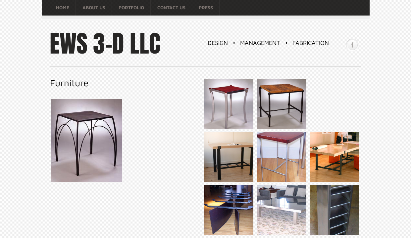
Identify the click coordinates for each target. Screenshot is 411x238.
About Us (93, 7)
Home (62, 7)
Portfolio (131, 7)
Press (206, 7)
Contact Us (171, 7)
